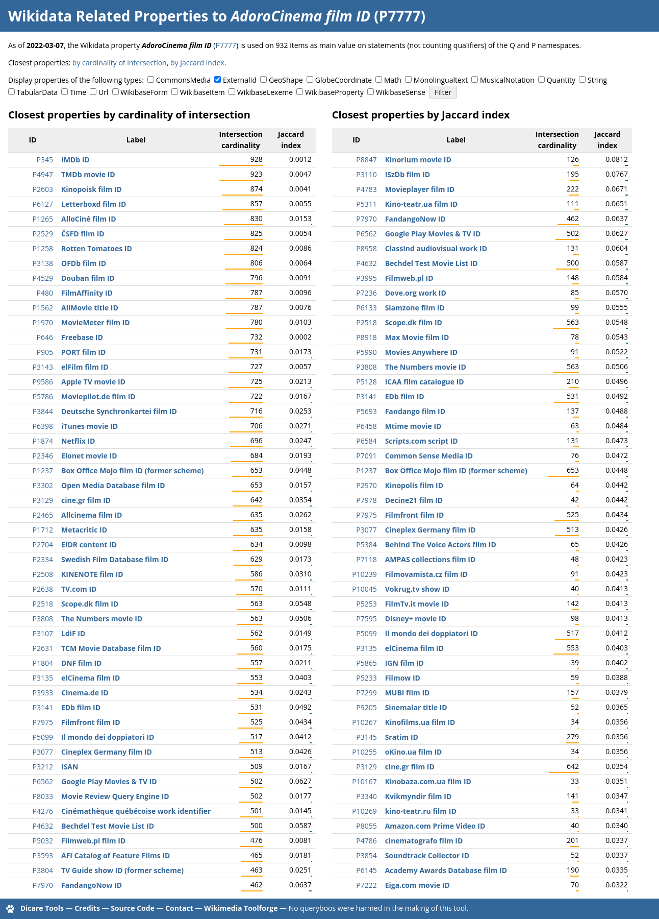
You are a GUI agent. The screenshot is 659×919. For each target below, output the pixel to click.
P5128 (366, 381)
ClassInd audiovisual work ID (436, 248)
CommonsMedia (183, 80)
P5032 (43, 840)
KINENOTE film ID (92, 574)
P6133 (366, 307)
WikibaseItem (202, 92)
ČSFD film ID (83, 233)
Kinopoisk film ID (91, 189)
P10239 (364, 574)
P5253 (366, 604)
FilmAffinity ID (87, 293)
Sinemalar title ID (416, 707)
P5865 (366, 663)
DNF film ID (81, 663)
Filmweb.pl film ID (93, 840)
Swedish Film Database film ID (114, 559)
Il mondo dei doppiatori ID (107, 737)
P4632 (43, 826)
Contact (179, 908)
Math (392, 80)
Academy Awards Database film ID (446, 870)
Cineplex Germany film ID (106, 752)
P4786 (366, 840)
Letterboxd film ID (93, 204)
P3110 (366, 174)
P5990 (366, 352)
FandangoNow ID (91, 885)
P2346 (43, 456)
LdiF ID (73, 633)
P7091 (366, 456)
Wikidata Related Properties (108, 16)
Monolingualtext (441, 80)
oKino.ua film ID (413, 752)
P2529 (43, 233)
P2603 (43, 189)
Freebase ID (82, 337)
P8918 (366, 337)
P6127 (43, 204)
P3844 (43, 411)
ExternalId (240, 80)
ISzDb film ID (407, 174)
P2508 (43, 574)
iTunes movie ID (89, 426)
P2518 (43, 604)
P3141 (43, 707)
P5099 (43, 737)
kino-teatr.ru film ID (421, 811)
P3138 (43, 263)
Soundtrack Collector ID (427, 855)
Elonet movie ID (89, 456)
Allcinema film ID (91, 515)
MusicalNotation (507, 80)
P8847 (366, 159)
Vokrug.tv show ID (417, 589)
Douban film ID (88, 278)
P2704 (43, 544)
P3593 (43, 855)
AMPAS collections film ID (430, 559)
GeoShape (286, 80)
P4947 (43, 174)
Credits (87, 908)
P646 (45, 337)
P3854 (366, 855)
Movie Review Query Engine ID (115, 796)
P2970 (366, 485)
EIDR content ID (89, 544)
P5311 (366, 204)
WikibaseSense (400, 92)
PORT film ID (83, 352)
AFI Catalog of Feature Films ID (115, 855)
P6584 (366, 441)
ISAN (69, 766)
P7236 (366, 293)
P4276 (43, 811)
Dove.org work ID (415, 293)
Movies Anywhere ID (421, 352)
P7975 (43, 722)
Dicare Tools (42, 908)
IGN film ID (404, 663)
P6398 (43, 426)
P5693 (366, 411)
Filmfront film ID (90, 722)
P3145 (366, 737)
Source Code (133, 908)
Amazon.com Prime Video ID (435, 826)
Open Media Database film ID (113, 485)
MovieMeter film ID (95, 322)
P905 (45, 352)
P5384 (366, 544)
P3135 (43, 678)
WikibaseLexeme (265, 92)
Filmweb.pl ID (409, 278)
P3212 (43, 766)
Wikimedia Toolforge (240, 908)
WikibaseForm (144, 92)
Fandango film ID (415, 411)
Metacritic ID (84, 530)
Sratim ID (401, 737)
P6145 (366, 870)
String (597, 80)
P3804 (43, 870)
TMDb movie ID (88, 174)
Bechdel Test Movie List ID (107, 826)
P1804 (43, 663)
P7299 (366, 692)
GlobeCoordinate (343, 80)
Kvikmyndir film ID (418, 796)
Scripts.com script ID (421, 441)
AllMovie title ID (89, 307)
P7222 (366, 885)
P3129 (43, 500)
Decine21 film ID (414, 500)
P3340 (366, 796)
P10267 (364, 722)
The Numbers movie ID (101, 618)
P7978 (366, 500)
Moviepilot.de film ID (98, 396)
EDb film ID (80, 707)
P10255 (364, 752)
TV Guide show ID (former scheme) (122, 870)
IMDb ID (75, 159)
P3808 (43, 618)
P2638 (43, 589)
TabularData (37, 92)
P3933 (43, 692)
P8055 (366, 826)
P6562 (43, 781)
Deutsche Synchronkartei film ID (119, 411)
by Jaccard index (197, 62)
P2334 (43, 559)
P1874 (43, 441)
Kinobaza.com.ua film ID (428, 781)
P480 (45, 293)
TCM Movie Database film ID (111, 648)
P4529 (43, 278)
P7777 (225, 45)
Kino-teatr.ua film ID (421, 204)
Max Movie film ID (417, 337)
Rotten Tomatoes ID (96, 248)
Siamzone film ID (415, 307)
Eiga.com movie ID (417, 885)
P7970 (43, 885)
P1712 (43, 530)
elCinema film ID (90, 678)
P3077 (43, 752)
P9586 (43, 381)
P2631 (43, 648)
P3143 (43, 367)
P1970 (43, 322)
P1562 (43, 307)
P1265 (43, 219)
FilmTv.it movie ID (417, 604)
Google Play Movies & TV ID (109, 781)
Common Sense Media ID (429, 456)
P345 (45, 159)
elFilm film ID (85, 367)
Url (103, 92)
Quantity (561, 80)
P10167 (364, 781)
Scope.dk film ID (89, 604)
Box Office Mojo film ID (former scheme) (132, 470)
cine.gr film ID (86, 500)
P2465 (43, 515)
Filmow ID (402, 678)
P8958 (366, 248)
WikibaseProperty (334, 92)
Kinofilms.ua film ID (420, 722)
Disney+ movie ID (415, 618)
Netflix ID (78, 441)
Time (78, 92)
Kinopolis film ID (414, 485)
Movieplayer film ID (420, 189)
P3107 (43, 633)
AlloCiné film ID (88, 219)
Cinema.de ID (85, 692)
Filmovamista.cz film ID (426, 574)
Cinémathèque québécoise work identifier (136, 811)
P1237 (43, 470)
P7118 (366, 559)
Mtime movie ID (413, 426)
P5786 (43, 396)
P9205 (366, 707)
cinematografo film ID (424, 840)
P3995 (366, 278)
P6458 (366, 426)
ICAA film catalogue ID (424, 381)
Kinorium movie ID (418, 159)
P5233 (366, 678)
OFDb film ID (83, 263)
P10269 (364, 811)
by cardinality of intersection (119, 62)
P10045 (364, 589)
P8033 (43, 796)
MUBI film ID (407, 692)
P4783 (366, 189)
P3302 (43, 485)
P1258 (43, 248)
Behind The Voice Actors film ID (440, 544)
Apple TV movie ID (93, 381)
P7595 (366, 618)
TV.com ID (78, 589)
